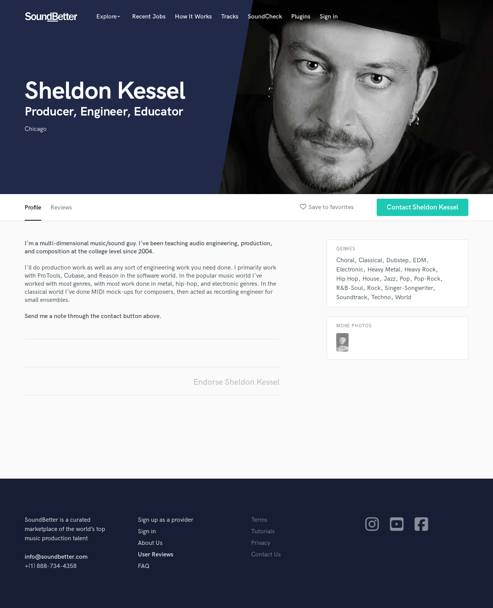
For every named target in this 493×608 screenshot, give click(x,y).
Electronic (349, 269)
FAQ (143, 566)
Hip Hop (347, 279)
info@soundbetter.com (56, 557)
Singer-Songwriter (409, 288)
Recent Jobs (149, 16)
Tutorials (263, 531)
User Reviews (155, 554)
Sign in (329, 16)
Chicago (36, 129)
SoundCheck (265, 16)
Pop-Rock (427, 279)
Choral (345, 260)
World (403, 297)
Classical (370, 260)
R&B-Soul (349, 288)
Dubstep (397, 260)
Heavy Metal (383, 269)
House (370, 279)
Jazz (390, 279)
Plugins (300, 16)
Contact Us (266, 554)
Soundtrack (351, 297)
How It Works (193, 16)
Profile (33, 207)
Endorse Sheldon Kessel (236, 382)
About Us (150, 543)
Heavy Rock (420, 269)
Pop (405, 279)
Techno (381, 297)
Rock (374, 288)
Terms (259, 520)
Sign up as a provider (165, 520)
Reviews (61, 207)
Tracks (229, 16)
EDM (419, 260)
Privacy (260, 543)
